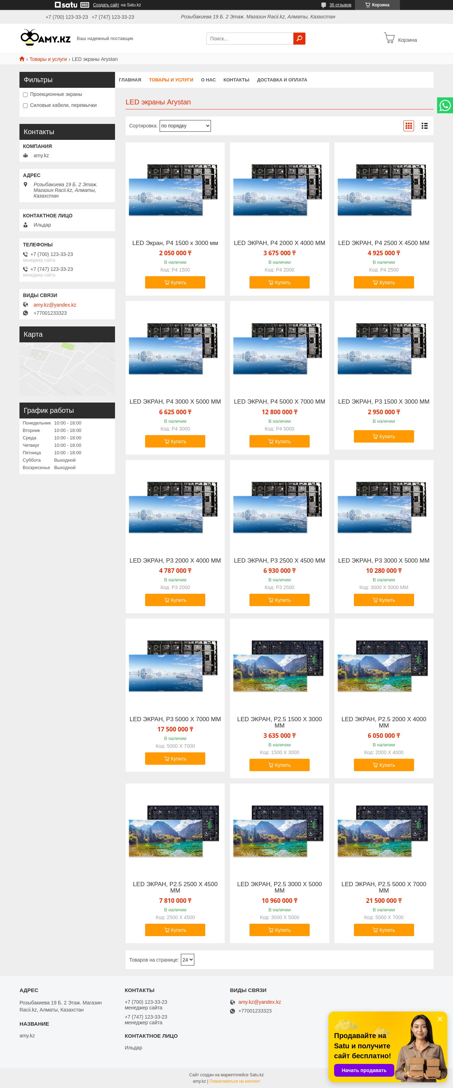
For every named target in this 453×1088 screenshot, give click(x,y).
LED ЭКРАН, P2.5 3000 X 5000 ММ (279, 887)
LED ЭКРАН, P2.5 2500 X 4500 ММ (175, 887)
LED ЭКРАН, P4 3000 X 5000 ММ (175, 402)
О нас (208, 79)
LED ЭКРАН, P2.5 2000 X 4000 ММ (384, 722)
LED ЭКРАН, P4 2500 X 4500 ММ (384, 243)
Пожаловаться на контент (235, 1081)
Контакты (237, 79)
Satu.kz (257, 1074)
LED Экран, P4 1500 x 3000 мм (175, 243)
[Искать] (299, 39)
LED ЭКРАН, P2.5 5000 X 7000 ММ (384, 887)
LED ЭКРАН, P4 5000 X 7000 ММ (279, 402)
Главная (130, 79)
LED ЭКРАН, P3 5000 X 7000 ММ (175, 719)
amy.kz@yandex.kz (55, 305)
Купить (179, 282)
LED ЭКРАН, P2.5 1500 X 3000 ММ (279, 722)
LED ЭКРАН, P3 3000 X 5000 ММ (384, 561)
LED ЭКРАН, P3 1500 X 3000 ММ (384, 402)
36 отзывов (340, 4)
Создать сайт (106, 4)
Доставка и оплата (282, 79)
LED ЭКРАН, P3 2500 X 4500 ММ (279, 561)
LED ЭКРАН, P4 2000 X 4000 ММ (279, 243)
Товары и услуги (48, 59)
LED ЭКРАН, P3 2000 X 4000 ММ (175, 561)
